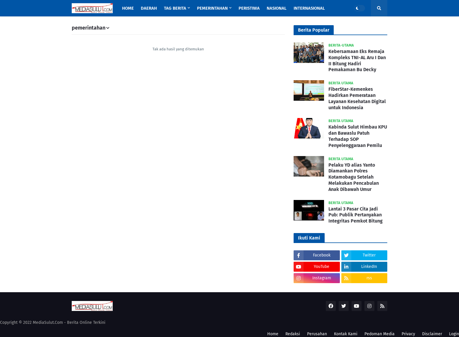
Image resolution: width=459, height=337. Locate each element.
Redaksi (292, 333)
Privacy (408, 333)
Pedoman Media (379, 333)
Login (454, 333)
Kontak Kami (345, 333)
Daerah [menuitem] (149, 8)
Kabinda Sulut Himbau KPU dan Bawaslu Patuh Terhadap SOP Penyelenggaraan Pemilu (357, 136)
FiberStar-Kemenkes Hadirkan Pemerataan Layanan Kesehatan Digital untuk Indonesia (357, 98)
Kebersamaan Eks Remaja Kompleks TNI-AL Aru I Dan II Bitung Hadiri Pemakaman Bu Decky (357, 60)
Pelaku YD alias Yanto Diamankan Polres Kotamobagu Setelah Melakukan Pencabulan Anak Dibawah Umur (353, 177)
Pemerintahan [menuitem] (212, 8)
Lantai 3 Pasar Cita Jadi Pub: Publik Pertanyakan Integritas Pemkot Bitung (355, 215)
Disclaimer (432, 333)
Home (272, 333)
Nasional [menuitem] (277, 8)
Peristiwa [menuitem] (249, 8)
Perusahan (317, 333)
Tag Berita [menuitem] (175, 8)
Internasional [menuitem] (309, 8)
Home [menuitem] (128, 8)
